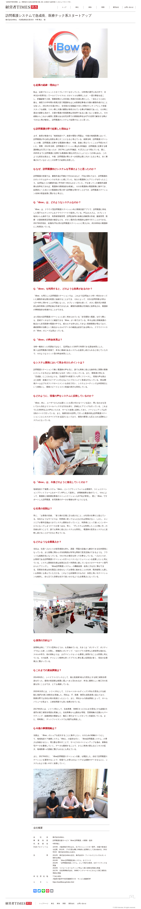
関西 (102, 7)
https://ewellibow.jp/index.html (63, 882)
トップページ (43, 903)
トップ (64, 7)
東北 (77, 7)
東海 (89, 7)
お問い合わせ (128, 7)
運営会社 (116, 7)
